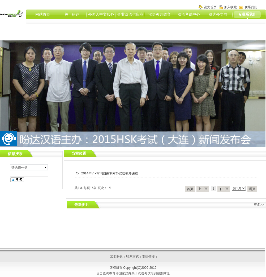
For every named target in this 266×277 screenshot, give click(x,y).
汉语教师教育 (159, 14)
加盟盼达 (116, 256)
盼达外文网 (218, 14)
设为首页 (210, 7)
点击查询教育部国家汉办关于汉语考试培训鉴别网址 (133, 273)
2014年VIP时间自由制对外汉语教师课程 (109, 173)
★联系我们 (247, 14)
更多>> (259, 205)
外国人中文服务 (101, 14)
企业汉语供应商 (130, 14)
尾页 (252, 189)
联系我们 (250, 7)
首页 (190, 189)
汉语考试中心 (189, 14)
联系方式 (132, 256)
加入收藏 (230, 7)
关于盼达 (72, 14)
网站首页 (42, 14)
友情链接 (148, 256)
